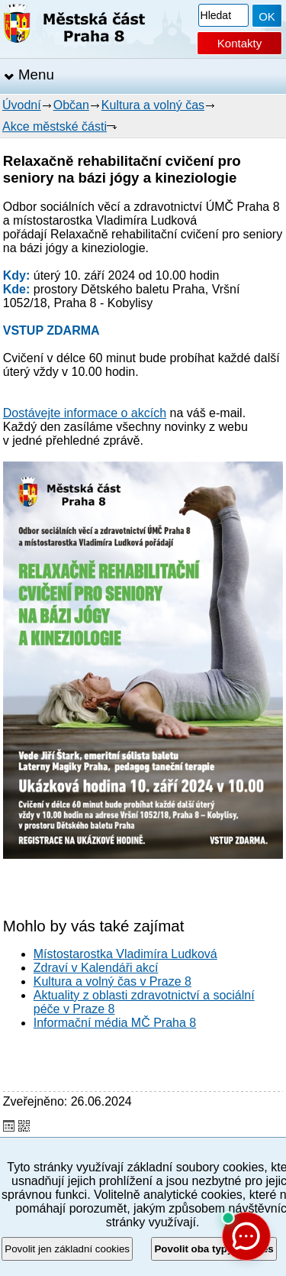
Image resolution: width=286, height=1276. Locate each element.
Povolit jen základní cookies (67, 1249)
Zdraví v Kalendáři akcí (96, 967)
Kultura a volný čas (152, 105)
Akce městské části (54, 126)
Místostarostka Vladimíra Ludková (125, 953)
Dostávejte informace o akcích (84, 412)
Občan (71, 105)
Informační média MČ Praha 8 (115, 1022)
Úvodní (21, 105)
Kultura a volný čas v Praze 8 (112, 981)
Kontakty (239, 43)
